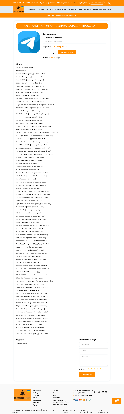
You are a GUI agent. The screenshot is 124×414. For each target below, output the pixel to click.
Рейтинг (82, 369)
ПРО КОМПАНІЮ (18, 2)
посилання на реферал (53, 37)
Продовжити (87, 374)
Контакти (34, 2)
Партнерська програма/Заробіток (62, 15)
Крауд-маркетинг (85, 9)
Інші (109, 9)
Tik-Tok (49, 9)
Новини (27, 2)
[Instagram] (106, 391)
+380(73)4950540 (47, 3)
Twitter (102, 9)
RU (72, 3)
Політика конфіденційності (86, 411)
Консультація (63, 3)
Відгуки (74, 9)
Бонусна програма (60, 404)
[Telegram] (86, 3)
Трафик (95, 9)
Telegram (41, 9)
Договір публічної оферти (69, 411)
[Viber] (83, 3)
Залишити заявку (96, 3)
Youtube (57, 9)
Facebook (66, 9)
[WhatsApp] (80, 3)
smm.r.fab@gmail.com (82, 395)
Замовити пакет (67, 52)
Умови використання (103, 411)
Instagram (32, 9)
